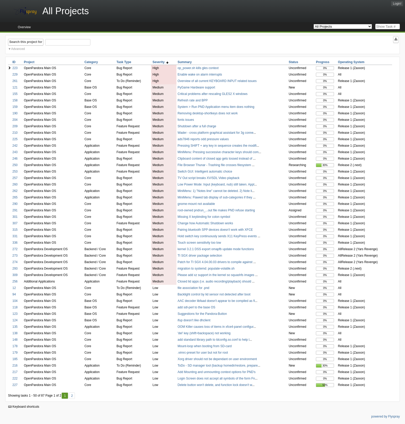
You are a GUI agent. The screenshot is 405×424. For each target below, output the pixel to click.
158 (15, 100)
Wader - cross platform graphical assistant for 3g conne (216, 133)
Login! (397, 3)
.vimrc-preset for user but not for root (203, 352)
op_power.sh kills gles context (198, 68)
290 (15, 204)
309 (15, 275)
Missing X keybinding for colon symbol (204, 217)
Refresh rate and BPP (193, 100)
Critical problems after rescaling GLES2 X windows (213, 94)
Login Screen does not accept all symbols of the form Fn (216, 378)
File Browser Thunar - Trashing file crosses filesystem (215, 165)
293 (15, 268)
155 (15, 94)
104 (15, 301)
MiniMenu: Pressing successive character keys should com (218, 152)
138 (15, 333)
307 (15, 223)
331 (15, 236)
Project (29, 62)
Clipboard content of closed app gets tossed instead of (215, 158)
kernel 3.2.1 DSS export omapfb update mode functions (216, 249)
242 (15, 145)
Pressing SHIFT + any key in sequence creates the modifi (217, 145)
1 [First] (65, 396)
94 (14, 294)
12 (14, 288)
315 (15, 230)
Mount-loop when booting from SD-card (205, 346)
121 (15, 87)
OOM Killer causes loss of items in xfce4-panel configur (215, 327)
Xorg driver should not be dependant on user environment (217, 359)
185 (15, 359)
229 (15, 74)
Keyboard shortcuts (23, 406)
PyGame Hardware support (196, 87)
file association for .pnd (193, 288)
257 (15, 178)
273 (15, 255)
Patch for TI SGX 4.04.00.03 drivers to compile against (215, 262)
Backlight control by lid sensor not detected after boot (214, 294)
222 (15, 378)
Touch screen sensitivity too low (199, 242)
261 (15, 81)
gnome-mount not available (196, 204)
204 (15, 120)
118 (15, 307)
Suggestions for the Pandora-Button (202, 314)
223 (15, 68)
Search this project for (25, 42)
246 (15, 158)
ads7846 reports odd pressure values (203, 139)
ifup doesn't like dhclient (194, 320)
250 (15, 165)
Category (91, 62)
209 (15, 126)
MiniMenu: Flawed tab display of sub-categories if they (215, 197)
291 (15, 210)
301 (15, 217)
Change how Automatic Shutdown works (205, 223)
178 (15, 346)
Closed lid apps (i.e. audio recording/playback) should (215, 281)
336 (15, 242)
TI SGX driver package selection (200, 255)
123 (15, 314)
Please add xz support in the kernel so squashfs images (216, 275)
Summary (185, 62)
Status (293, 62)
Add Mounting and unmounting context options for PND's (217, 372)
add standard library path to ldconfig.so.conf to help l (214, 339)
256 (15, 281)
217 (15, 372)
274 (15, 262)
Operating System (351, 62)
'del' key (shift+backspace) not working (204, 333)
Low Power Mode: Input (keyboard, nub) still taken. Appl (216, 184)
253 (15, 171)
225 (15, 139)
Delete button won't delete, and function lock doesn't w (215, 385)
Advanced (18, 49)
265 (15, 197)
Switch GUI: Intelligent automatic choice (205, 171)
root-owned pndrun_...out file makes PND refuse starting (216, 210)
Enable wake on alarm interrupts (200, 74)
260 (15, 184)
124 (15, 320)
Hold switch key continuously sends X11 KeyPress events (218, 236)
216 (15, 365)
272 (15, 249)
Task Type (123, 62)
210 (15, 133)
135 (15, 327)
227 (15, 385)
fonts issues (186, 120)
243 (15, 152)
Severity (160, 62)
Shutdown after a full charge (197, 126)
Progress (322, 62)
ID (13, 62)
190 (15, 113)
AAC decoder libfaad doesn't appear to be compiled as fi (216, 301)
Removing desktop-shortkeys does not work (208, 113)
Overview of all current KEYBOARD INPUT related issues (217, 81)
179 (15, 352)
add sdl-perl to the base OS (196, 307)
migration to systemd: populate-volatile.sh (206, 268)
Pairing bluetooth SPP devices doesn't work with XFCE (215, 230)
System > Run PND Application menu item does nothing (216, 107)
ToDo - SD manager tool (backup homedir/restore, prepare (218, 365)
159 (15, 107)
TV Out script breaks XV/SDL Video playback (208, 178)
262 (15, 191)
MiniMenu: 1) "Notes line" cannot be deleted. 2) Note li (215, 191)
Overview (24, 27)
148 (15, 339)
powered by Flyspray (385, 416)
